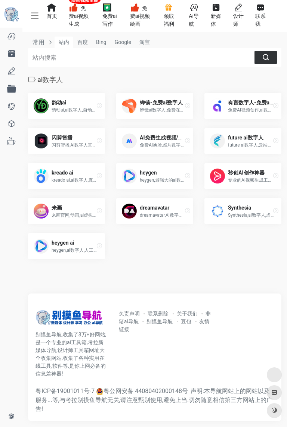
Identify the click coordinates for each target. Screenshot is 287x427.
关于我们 (187, 314)
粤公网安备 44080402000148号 (146, 391)
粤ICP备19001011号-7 (65, 391)
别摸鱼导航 (159, 321)
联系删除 (158, 314)
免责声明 (129, 314)
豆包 (186, 321)
